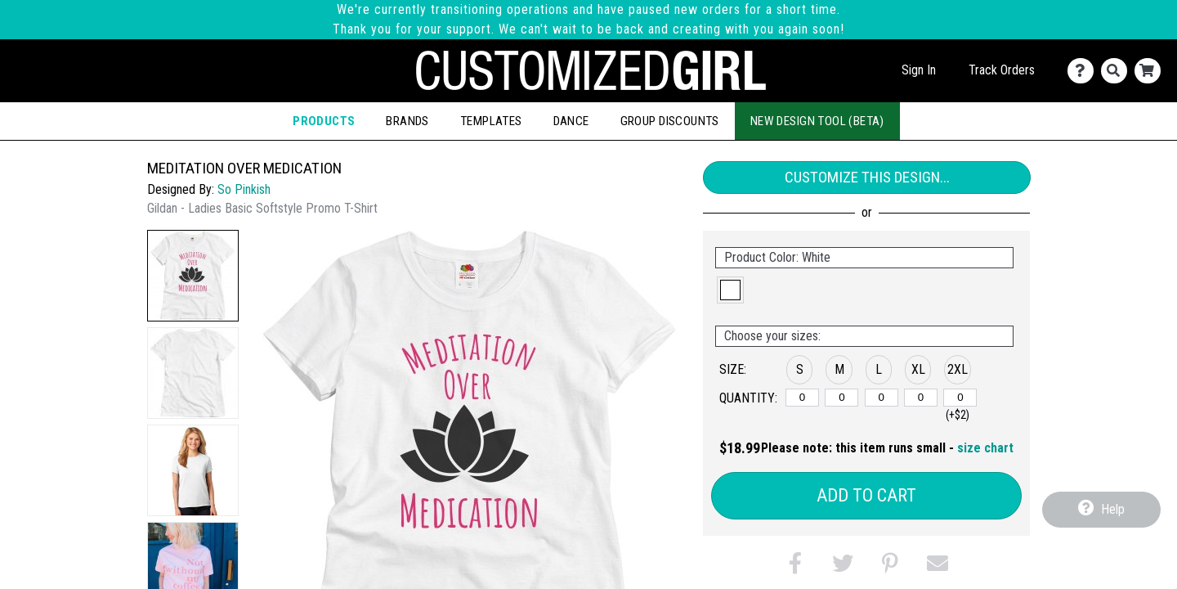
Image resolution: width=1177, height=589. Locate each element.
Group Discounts (669, 121)
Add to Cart (866, 495)
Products (324, 121)
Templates (491, 121)
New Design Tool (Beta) (817, 121)
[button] (193, 276)
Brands (407, 121)
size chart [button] (985, 448)
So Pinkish (244, 189)
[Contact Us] (1084, 70)
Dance (571, 121)
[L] (881, 398)
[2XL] (960, 398)
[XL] (921, 398)
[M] (841, 398)
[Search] (1117, 70)
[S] (802, 398)
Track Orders (1002, 70)
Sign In (919, 70)
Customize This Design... (867, 177)
